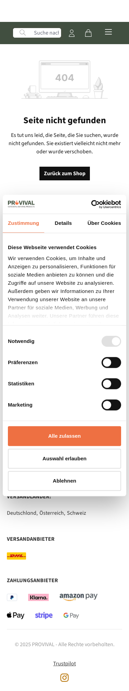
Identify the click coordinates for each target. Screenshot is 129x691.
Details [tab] (63, 223)
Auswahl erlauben (64, 458)
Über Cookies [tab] (104, 223)
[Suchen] (22, 33)
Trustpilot (64, 663)
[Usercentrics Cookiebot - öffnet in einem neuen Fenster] (92, 204)
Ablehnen (64, 481)
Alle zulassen (64, 436)
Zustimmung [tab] (23, 223)
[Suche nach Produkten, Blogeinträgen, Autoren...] (46, 33)
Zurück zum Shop (64, 173)
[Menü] (108, 31)
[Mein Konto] (72, 33)
